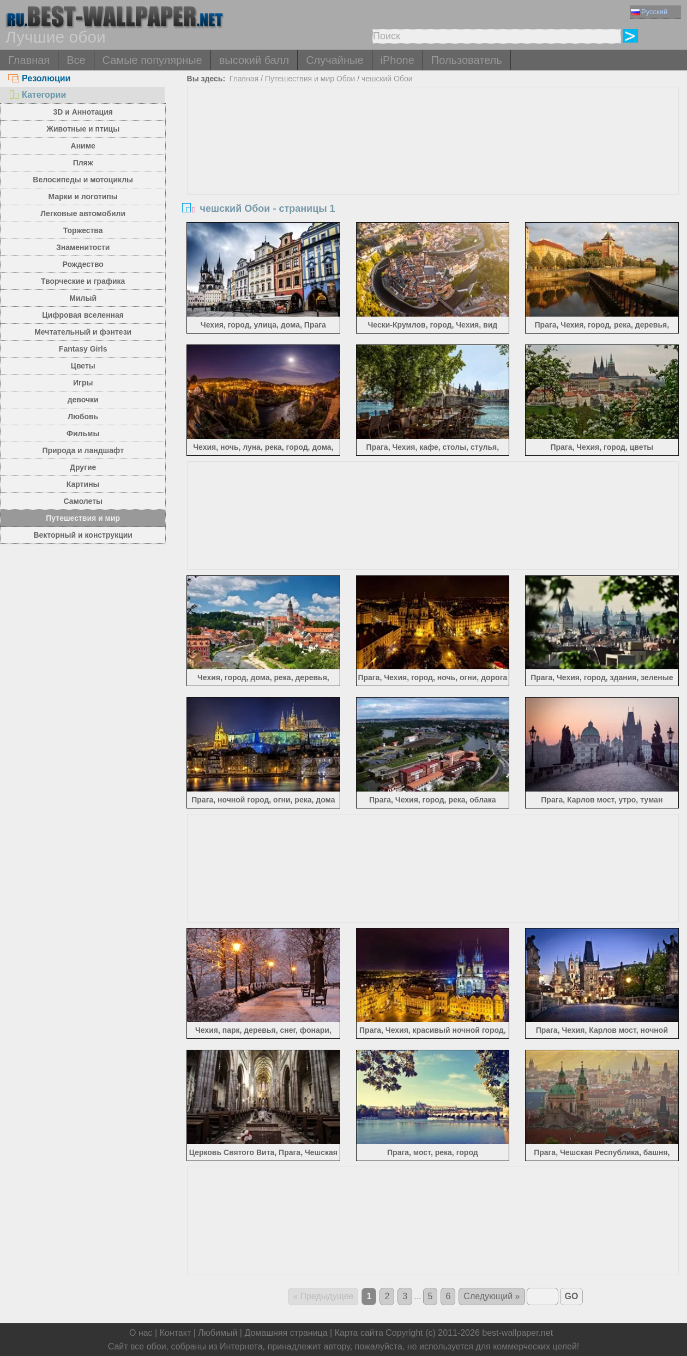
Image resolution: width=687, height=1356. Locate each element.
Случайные (334, 60)
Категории (37, 94)
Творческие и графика (83, 281)
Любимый (217, 1332)
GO (571, 1296)
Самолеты (83, 501)
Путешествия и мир (83, 518)
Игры (83, 382)
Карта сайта (359, 1332)
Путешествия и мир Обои (310, 78)
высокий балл (254, 60)
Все (76, 60)
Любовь (83, 416)
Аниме (83, 145)
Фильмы (83, 433)
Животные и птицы (82, 128)
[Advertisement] (433, 169)
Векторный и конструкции (82, 535)
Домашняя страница (285, 1332)
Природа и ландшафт (83, 450)
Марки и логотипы (83, 196)
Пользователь (466, 60)
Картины (83, 484)
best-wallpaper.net (517, 1332)
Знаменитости (83, 247)
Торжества (83, 230)
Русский (649, 12)
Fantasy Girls (83, 348)
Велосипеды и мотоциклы (83, 179)
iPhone (397, 60)
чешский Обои (386, 78)
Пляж (83, 162)
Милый (83, 298)
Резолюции (39, 78)
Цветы (83, 365)
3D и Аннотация (83, 112)
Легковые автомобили (82, 213)
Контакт (175, 1332)
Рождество (83, 264)
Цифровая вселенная (83, 315)
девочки (83, 399)
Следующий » (491, 1296)
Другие (83, 467)
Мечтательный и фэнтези (82, 332)
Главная (29, 60)
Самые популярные (152, 60)
